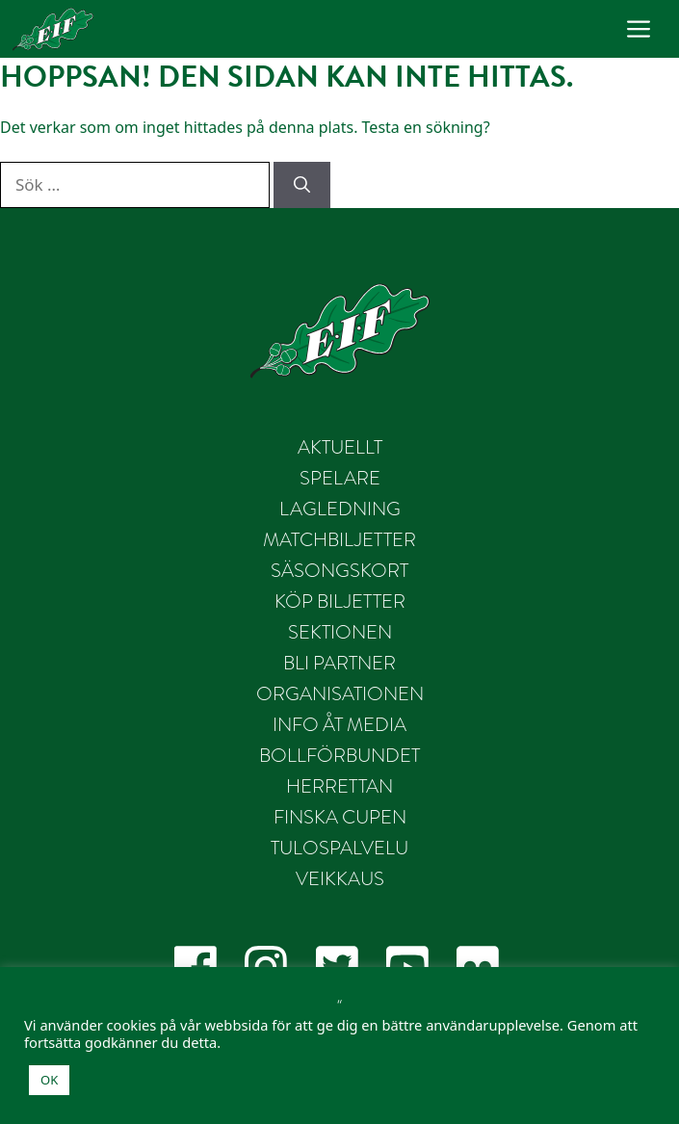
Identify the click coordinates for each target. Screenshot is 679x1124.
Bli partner (339, 663)
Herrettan (339, 786)
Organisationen (340, 694)
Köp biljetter (339, 601)
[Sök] (302, 185)
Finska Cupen (340, 817)
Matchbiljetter (339, 540)
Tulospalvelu (339, 848)
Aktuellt (340, 447)
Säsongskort (339, 571)
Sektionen (340, 632)
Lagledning (340, 509)
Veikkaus (340, 879)
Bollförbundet (339, 756)
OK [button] (49, 1079)
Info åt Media (339, 725)
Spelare (340, 478)
